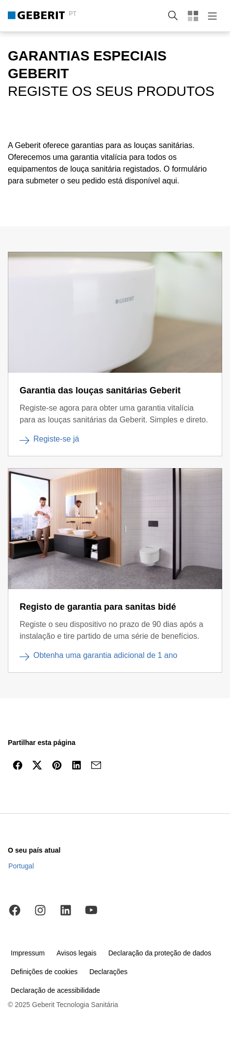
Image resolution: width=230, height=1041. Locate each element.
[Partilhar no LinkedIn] (76, 765)
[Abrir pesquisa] (173, 16)
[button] (173, 16)
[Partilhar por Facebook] (17, 765)
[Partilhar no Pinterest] (57, 765)
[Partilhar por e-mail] (96, 765)
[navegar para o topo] (202, 789)
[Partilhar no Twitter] (37, 765)
